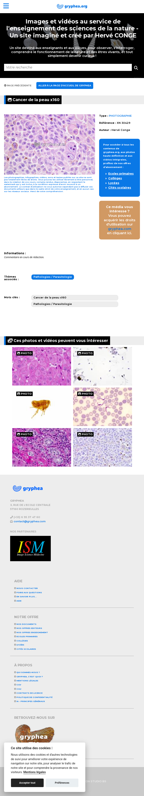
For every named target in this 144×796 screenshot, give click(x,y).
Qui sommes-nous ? (27, 672)
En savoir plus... (25, 596)
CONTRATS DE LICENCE (28, 693)
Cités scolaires (119, 187)
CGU (17, 689)
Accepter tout (27, 782)
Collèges (115, 178)
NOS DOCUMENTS (25, 624)
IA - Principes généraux (29, 701)
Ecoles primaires (121, 173)
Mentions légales (26, 681)
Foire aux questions (28, 592)
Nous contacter (26, 588)
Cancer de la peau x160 (34, 99)
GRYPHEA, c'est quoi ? (28, 676)
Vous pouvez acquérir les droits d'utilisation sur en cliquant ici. (119, 220)
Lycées (113, 183)
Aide (17, 601)
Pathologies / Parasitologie (53, 276)
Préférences (62, 782)
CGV (17, 685)
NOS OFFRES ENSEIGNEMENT (31, 632)
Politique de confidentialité (33, 697)
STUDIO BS (98, 781)
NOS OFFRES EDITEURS (28, 628)
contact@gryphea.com (30, 521)
